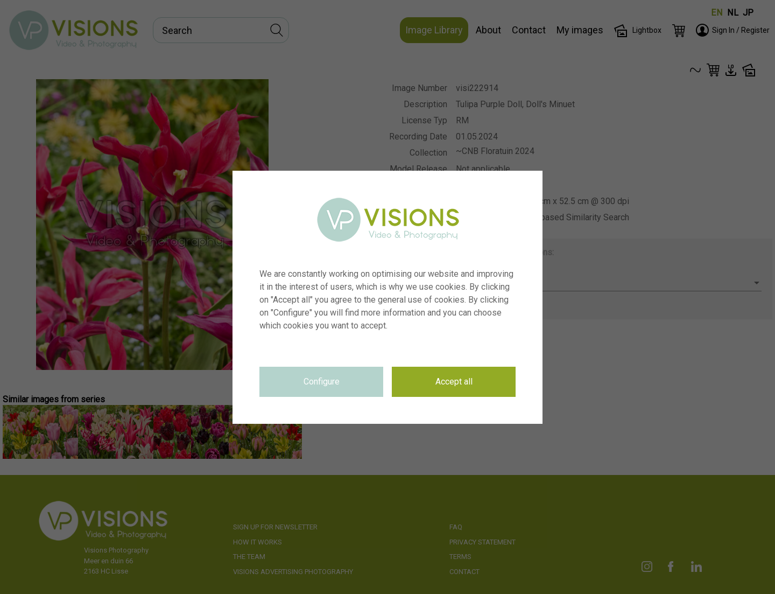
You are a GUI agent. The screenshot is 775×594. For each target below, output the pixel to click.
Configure (322, 381)
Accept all (454, 381)
